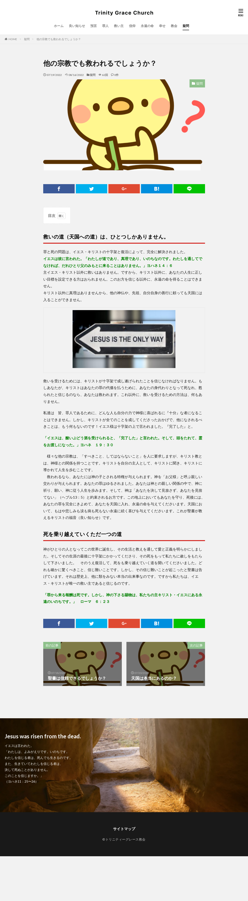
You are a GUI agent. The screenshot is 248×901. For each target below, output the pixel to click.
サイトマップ (124, 828)
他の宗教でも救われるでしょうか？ (59, 39)
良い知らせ (77, 26)
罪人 (105, 26)
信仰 (132, 26)
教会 (174, 26)
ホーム (59, 26)
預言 (93, 26)
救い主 (119, 26)
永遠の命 (147, 26)
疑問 (186, 26)
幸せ (162, 26)
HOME (13, 39)
